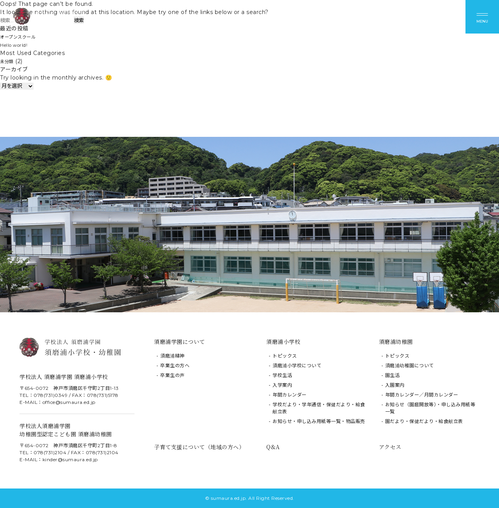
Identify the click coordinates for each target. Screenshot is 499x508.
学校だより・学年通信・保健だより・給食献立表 (319, 408)
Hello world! (17, 44)
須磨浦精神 (172, 356)
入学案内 (282, 385)
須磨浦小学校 (283, 341)
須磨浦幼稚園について (409, 365)
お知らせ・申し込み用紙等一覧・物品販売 (319, 421)
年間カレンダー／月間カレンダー (421, 395)
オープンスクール (22, 36)
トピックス (285, 356)
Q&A (273, 447)
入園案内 (395, 385)
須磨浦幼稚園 (396, 341)
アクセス (390, 447)
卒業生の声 (172, 375)
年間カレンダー (290, 395)
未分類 (8, 61)
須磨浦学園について (179, 341)
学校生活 (282, 375)
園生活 (392, 375)
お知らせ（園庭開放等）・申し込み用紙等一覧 (430, 408)
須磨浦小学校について (297, 365)
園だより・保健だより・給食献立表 (424, 421)
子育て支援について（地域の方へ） (199, 447)
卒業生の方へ (174, 365)
